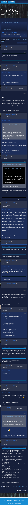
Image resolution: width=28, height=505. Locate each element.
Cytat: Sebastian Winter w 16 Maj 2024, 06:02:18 (14, 416)
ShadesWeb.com (17, 503)
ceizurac (8, 308)
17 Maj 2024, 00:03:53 (6, 412)
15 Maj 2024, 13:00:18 (6, 120)
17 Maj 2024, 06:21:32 (6, 447)
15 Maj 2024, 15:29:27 (6, 161)
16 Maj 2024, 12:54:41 (6, 347)
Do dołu (3, 39)
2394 (26, 39)
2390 (14, 39)
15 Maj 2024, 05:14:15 (6, 72)
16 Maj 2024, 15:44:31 (6, 370)
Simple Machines (17, 501)
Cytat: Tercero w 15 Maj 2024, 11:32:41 (12, 124)
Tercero (8, 47)
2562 (3, 41)
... (12, 39)
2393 (23, 39)
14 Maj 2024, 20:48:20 (6, 52)
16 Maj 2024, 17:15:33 (6, 392)
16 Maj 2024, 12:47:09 (6, 313)
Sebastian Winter (11, 66)
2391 (17, 39)
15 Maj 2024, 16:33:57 (6, 209)
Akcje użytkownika (22, 43)
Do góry (3, 486)
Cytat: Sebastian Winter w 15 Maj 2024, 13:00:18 (14, 164)
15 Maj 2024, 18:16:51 (6, 246)
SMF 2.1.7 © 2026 (10, 501)
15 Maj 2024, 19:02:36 (6, 266)
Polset (8, 407)
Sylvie (21, 27)
